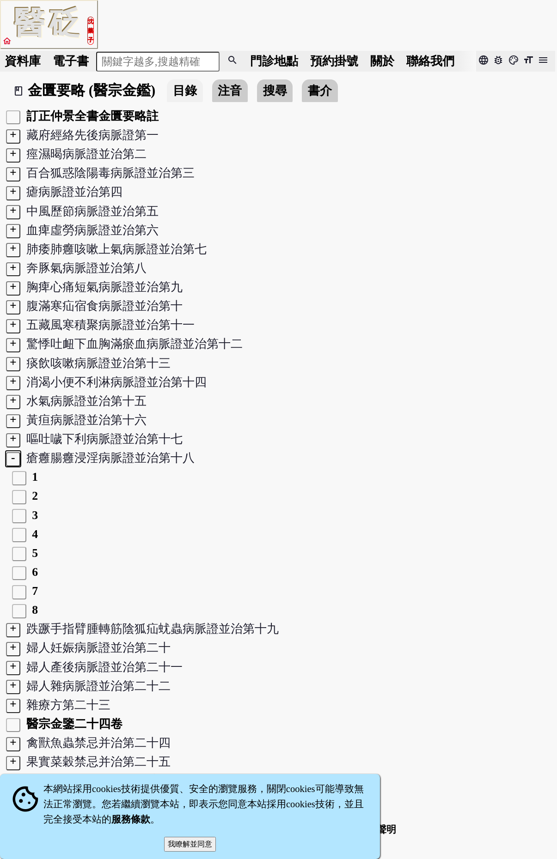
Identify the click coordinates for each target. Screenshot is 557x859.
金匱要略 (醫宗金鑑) (91, 90)
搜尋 (275, 90)
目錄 (185, 90)
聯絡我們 (430, 61)
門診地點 (274, 61)
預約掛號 (334, 61)
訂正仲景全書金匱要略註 (90, 116)
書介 (320, 90)
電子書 (71, 61)
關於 (382, 61)
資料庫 (23, 61)
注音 (230, 90)
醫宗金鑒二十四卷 (72, 724)
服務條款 (130, 819)
